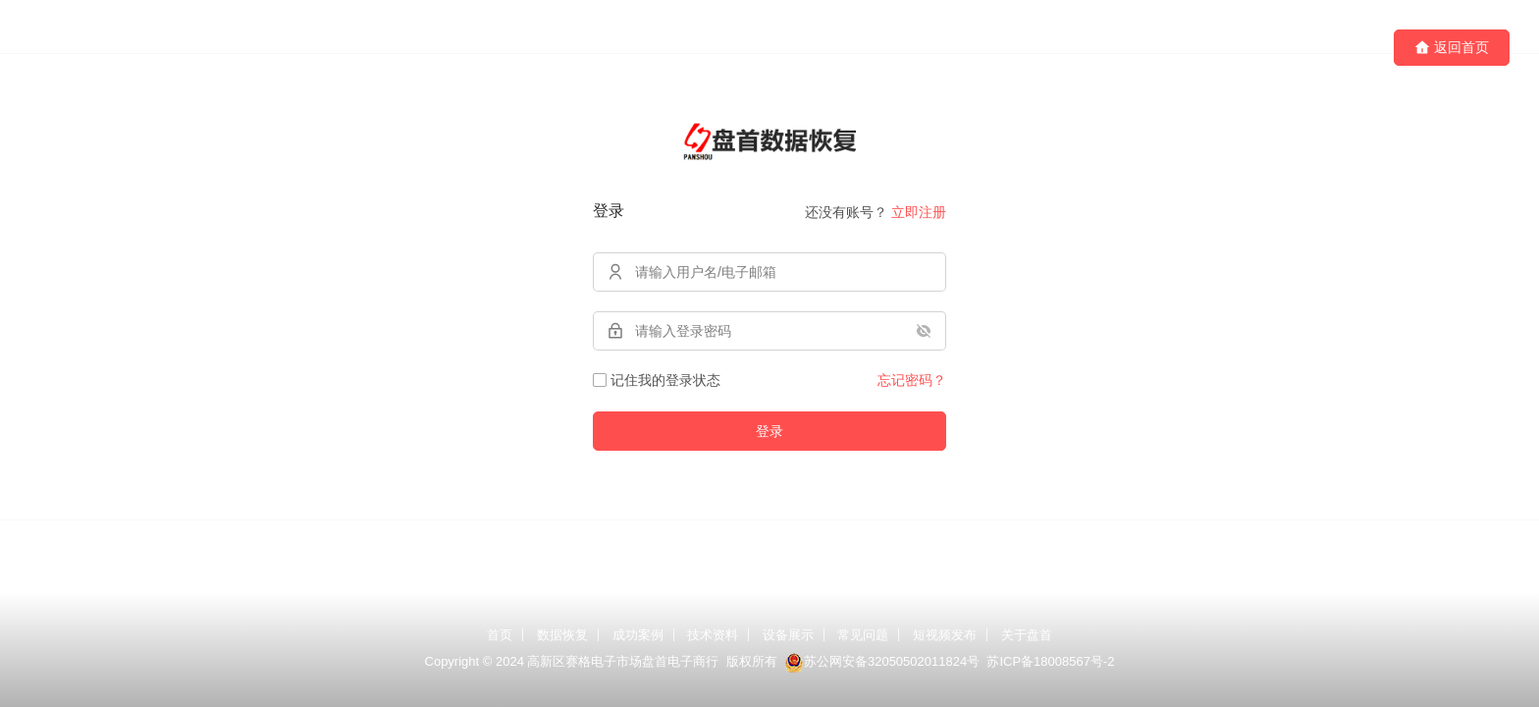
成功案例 (637, 634)
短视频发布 (945, 634)
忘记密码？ (911, 380)
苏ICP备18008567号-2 (1050, 661)
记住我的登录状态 (656, 380)
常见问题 (862, 634)
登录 (769, 431)
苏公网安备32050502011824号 (882, 661)
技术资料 (712, 634)
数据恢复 (562, 634)
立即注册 (918, 212)
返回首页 (1451, 47)
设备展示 (788, 634)
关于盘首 (1026, 634)
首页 (499, 634)
